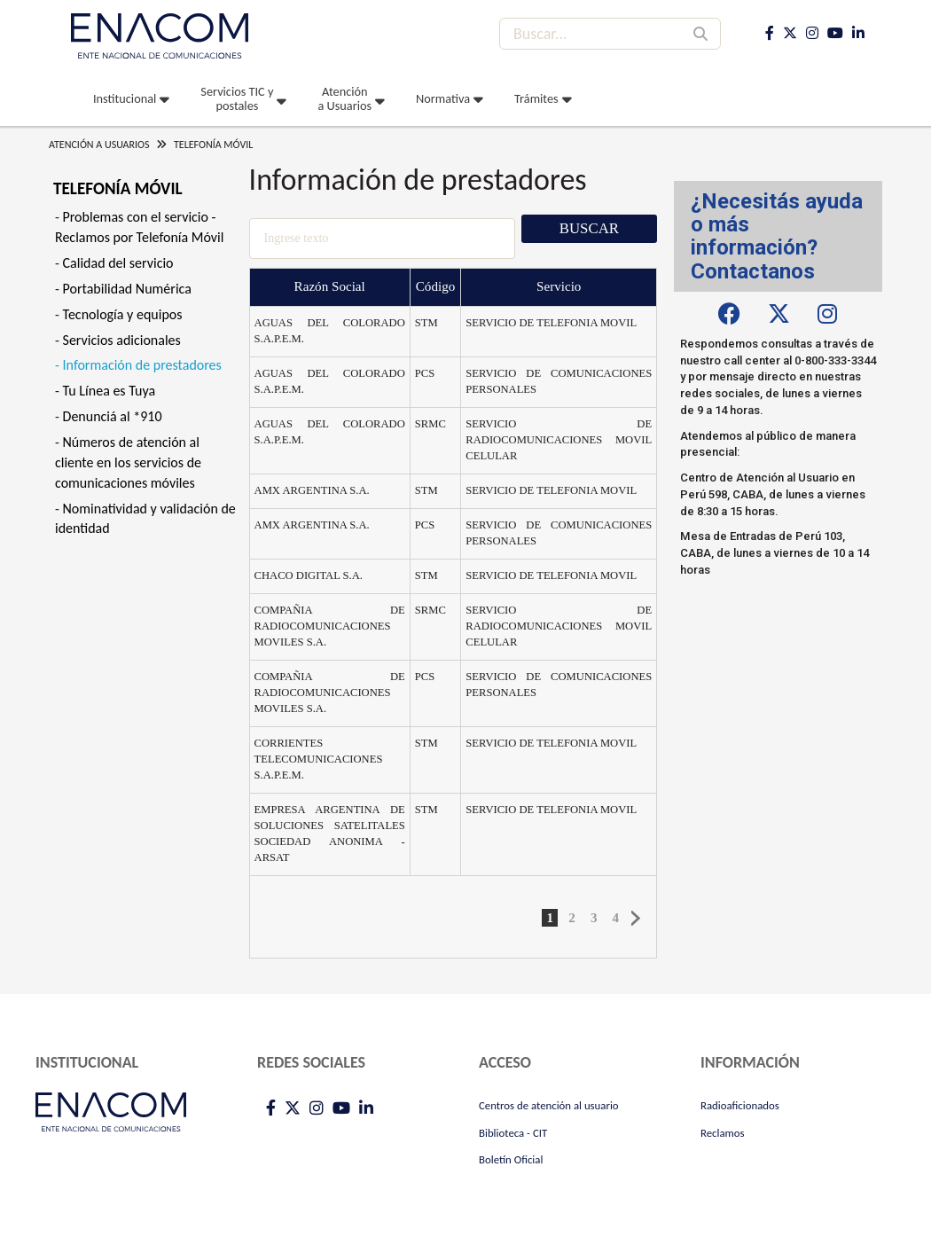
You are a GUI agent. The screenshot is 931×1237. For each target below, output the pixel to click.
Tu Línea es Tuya (109, 390)
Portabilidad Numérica (127, 288)
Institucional (124, 98)
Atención (344, 98)
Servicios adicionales (122, 340)
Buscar (589, 228)
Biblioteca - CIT (513, 1132)
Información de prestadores (142, 364)
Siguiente (636, 919)
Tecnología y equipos (123, 314)
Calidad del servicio (118, 262)
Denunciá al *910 (112, 416)
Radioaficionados (739, 1105)
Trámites (536, 98)
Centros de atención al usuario (549, 1105)
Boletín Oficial (511, 1159)
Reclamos (722, 1132)
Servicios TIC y (236, 98)
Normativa (443, 98)
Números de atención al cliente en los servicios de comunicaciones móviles (128, 462)
